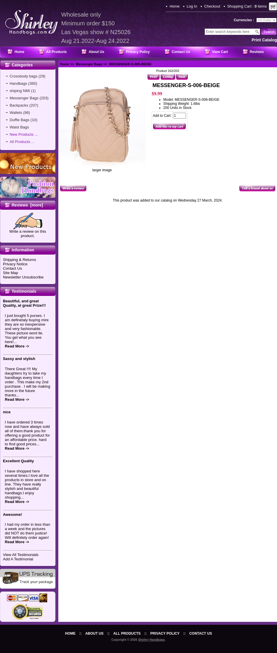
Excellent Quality (18, 461)
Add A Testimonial (18, 559)
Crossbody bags (23, 76)
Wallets (16, 112)
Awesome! (12, 514)
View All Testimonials (20, 555)
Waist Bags (19, 127)
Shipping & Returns (19, 259)
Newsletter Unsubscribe (23, 277)
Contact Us (181, 52)
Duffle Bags (19, 120)
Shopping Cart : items (247, 6)
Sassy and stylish (19, 358)
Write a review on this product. (27, 232)
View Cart (220, 52)
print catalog (264, 40)
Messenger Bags (89, 64)
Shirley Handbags (151, 639)
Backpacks (19, 105)
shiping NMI (20, 91)
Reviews (257, 52)
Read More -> (17, 346)
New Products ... (24, 134)
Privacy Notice (15, 264)
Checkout (212, 6)
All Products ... (22, 142)
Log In (192, 6)
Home (174, 6)
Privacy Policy (138, 52)
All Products (56, 52)
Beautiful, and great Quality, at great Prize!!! (24, 303)
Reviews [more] (27, 205)
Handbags (18, 83)
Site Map (10, 273)
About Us (96, 52)
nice (6, 412)
